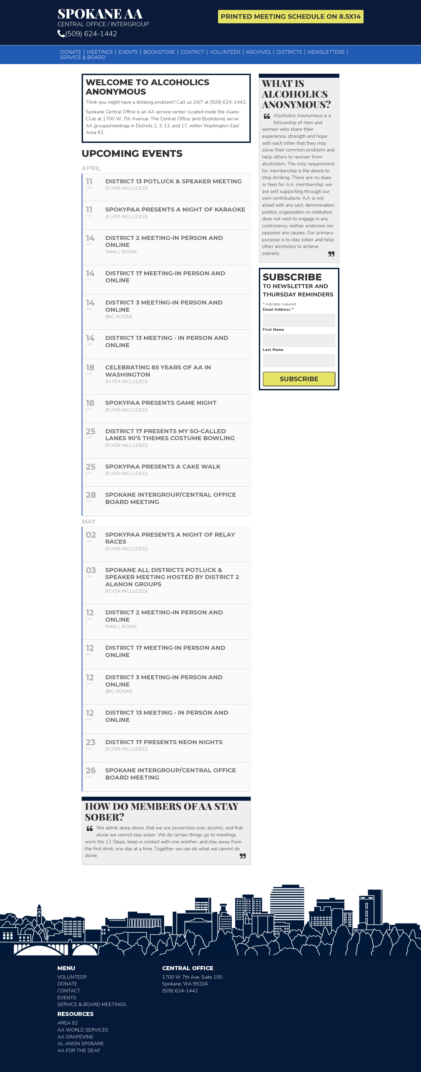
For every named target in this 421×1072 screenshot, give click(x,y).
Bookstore (159, 52)
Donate (70, 52)
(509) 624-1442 (87, 34)
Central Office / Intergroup (131, 17)
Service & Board (83, 57)
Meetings (100, 52)
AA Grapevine (75, 1037)
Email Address (278, 309)
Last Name (273, 349)
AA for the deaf (78, 1050)
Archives (258, 52)
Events (128, 52)
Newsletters (326, 52)
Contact (192, 52)
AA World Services (82, 1030)
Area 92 (67, 1023)
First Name (273, 329)
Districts (289, 52)
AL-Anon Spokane (80, 1043)
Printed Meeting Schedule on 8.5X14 (291, 16)
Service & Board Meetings (91, 1004)
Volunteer (225, 52)
